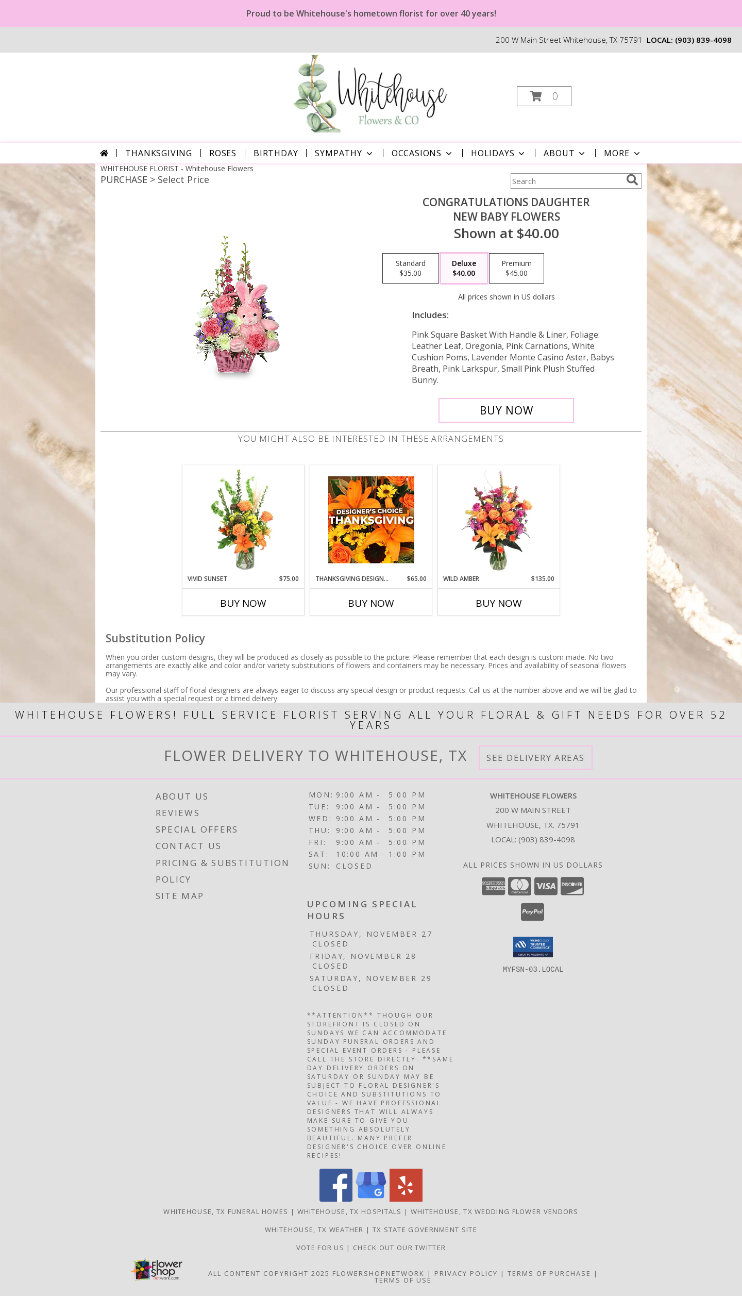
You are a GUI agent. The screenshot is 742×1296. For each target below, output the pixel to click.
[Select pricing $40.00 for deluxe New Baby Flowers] (464, 269)
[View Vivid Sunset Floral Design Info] (243, 520)
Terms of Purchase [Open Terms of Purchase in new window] (549, 1273)
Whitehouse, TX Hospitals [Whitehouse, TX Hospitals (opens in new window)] (349, 1211)
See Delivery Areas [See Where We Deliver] (535, 757)
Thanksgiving (158, 153)
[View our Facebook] (335, 1199)
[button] (544, 96)
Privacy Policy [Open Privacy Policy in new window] (466, 1273)
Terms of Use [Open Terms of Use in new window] (403, 1280)
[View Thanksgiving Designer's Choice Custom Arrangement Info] (371, 520)
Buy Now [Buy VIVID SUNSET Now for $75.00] (243, 603)
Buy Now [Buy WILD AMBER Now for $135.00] (499, 603)
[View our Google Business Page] (371, 1199)
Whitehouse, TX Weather (314, 1229)
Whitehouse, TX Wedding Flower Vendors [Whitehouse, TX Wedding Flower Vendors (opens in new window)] (495, 1211)
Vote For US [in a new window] (321, 1247)
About (565, 153)
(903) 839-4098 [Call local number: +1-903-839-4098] (703, 40)
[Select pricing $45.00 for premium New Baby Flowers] (517, 269)
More (623, 153)
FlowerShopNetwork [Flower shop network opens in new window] (378, 1273)
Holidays (499, 153)
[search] (632, 180)
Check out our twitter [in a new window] (399, 1247)
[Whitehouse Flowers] (370, 93)
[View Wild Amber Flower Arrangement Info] (499, 520)
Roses (223, 153)
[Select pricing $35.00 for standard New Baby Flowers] (411, 269)
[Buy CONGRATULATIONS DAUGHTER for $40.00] (506, 410)
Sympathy (344, 153)
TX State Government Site (425, 1229)
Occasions (423, 153)
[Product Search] (566, 181)
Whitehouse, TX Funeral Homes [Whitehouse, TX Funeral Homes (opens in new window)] (225, 1211)
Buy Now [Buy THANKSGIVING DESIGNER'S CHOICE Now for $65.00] (371, 603)
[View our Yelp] (406, 1199)
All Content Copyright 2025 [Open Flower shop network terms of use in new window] (269, 1273)
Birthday (276, 153)
